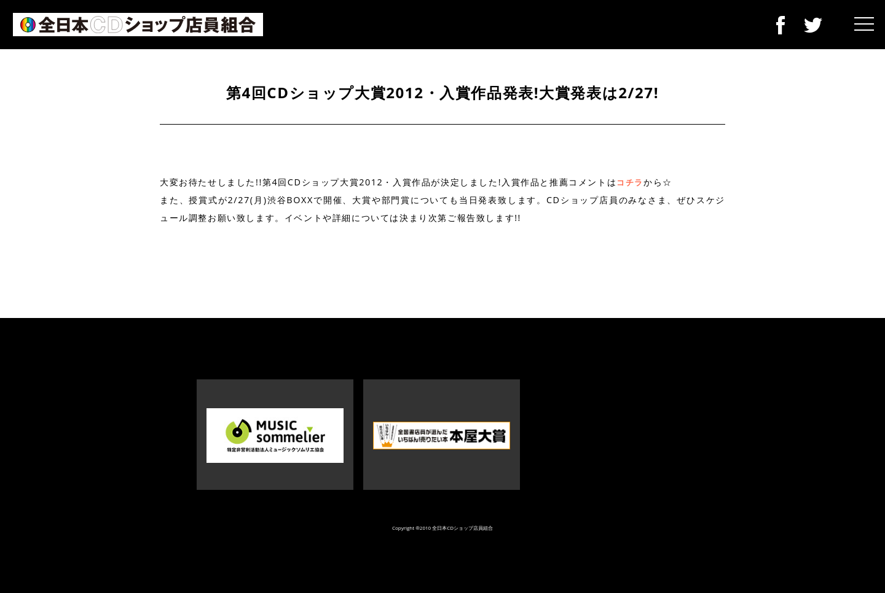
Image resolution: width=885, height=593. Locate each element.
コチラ (629, 182)
